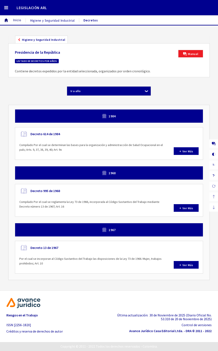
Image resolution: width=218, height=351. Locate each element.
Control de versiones (197, 325)
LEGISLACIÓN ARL (32, 7)
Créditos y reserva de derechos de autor (34, 331)
